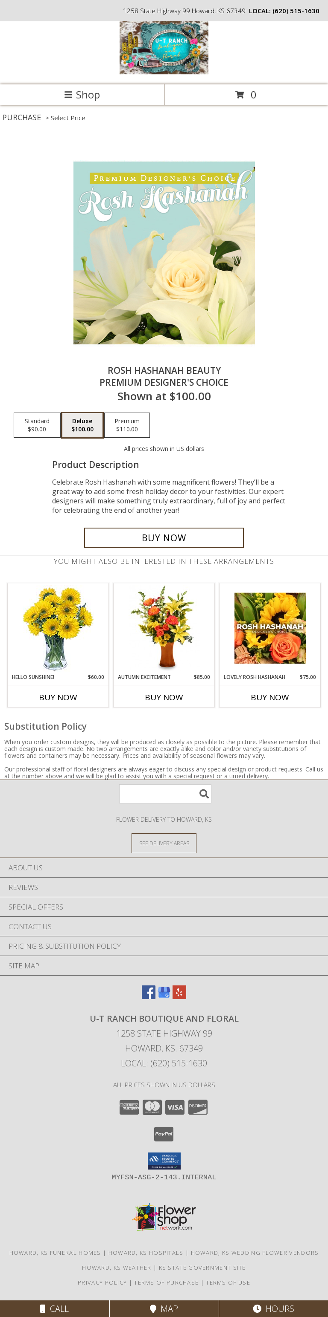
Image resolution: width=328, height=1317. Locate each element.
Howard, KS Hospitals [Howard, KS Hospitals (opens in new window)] (146, 1252)
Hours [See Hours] (273, 1308)
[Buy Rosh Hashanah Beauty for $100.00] (164, 538)
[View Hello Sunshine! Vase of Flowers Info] (58, 628)
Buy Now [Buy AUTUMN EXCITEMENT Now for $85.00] (164, 697)
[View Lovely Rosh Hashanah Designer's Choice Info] (270, 628)
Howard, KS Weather (116, 1267)
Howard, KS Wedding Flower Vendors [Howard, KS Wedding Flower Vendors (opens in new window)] (255, 1252)
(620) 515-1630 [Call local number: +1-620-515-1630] (295, 10)
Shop (82, 94)
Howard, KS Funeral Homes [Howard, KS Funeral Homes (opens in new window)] (55, 1252)
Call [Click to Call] (54, 1308)
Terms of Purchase (166, 1282)
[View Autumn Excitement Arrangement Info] (164, 628)
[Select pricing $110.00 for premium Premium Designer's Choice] (127, 425)
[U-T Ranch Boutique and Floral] (164, 72)
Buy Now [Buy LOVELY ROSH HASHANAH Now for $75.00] (270, 697)
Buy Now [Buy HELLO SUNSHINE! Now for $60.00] (58, 697)
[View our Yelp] (179, 996)
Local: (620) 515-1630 (164, 1063)
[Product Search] (165, 793)
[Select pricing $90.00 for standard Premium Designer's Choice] (37, 425)
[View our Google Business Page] (164, 996)
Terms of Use (228, 1282)
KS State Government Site (202, 1267)
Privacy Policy (102, 1282)
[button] (164, 1161)
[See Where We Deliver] (164, 843)
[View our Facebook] (148, 996)
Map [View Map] (164, 1308)
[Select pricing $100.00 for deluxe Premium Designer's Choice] (82, 425)
